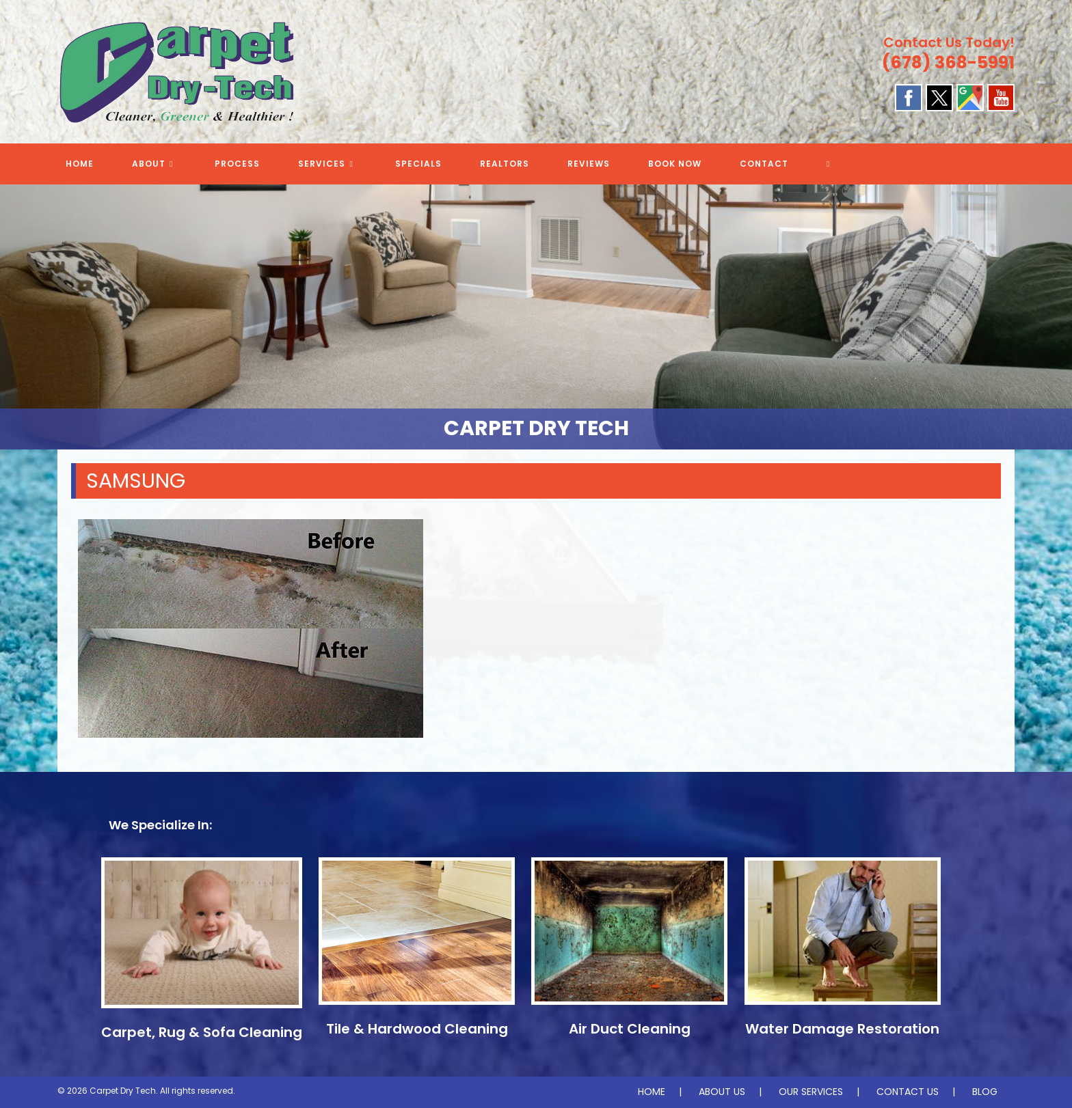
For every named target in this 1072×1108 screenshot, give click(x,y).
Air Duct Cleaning (630, 1028)
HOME (651, 1091)
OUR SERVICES (811, 1091)
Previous (17, 313)
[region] (536, 316)
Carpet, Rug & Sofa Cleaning (201, 1032)
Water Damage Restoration (842, 1028)
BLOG (984, 1091)
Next (1055, 313)
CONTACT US (907, 1091)
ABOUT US (722, 1091)
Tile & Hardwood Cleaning (417, 1028)
